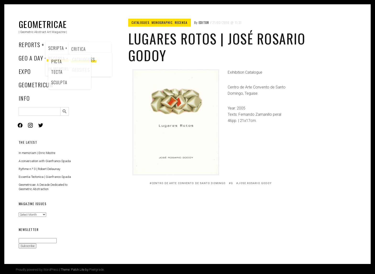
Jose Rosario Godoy (255, 183)
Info (24, 98)
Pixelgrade (96, 269)
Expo (25, 71)
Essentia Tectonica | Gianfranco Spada (45, 177)
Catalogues (140, 22)
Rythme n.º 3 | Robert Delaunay (39, 169)
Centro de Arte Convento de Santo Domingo (189, 183)
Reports (29, 44)
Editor (204, 22)
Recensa (181, 22)
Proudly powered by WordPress (37, 269)
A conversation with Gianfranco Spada (45, 161)
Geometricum (36, 84)
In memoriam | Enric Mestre (37, 153)
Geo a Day (31, 58)
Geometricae (43, 24)
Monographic (162, 22)
